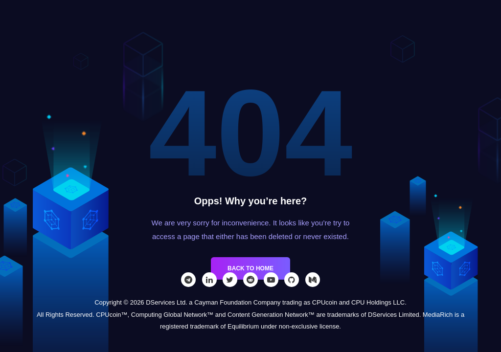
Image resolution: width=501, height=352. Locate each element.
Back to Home (250, 268)
